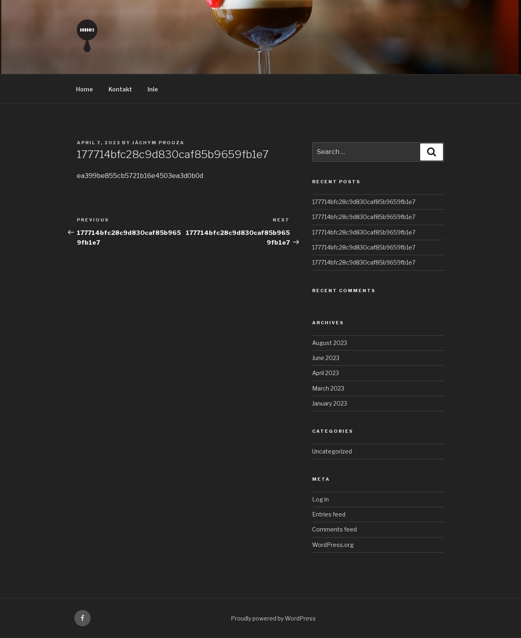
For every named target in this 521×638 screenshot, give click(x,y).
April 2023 (325, 372)
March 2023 (328, 388)
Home (84, 89)
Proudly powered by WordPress (273, 618)
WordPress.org (333, 544)
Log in (320, 499)
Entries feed (328, 514)
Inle (153, 89)
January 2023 (329, 403)
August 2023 (329, 342)
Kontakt (120, 89)
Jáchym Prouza (158, 142)
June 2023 (325, 357)
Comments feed (334, 529)
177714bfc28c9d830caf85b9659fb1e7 (363, 201)
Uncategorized (332, 451)
